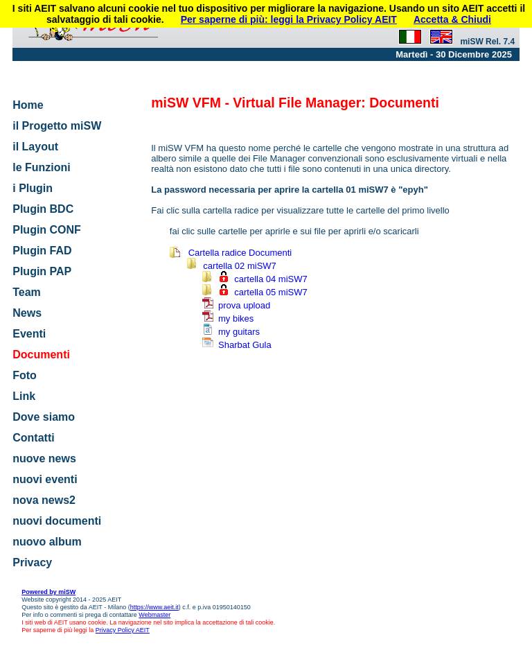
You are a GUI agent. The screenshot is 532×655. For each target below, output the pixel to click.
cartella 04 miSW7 (270, 279)
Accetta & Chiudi (452, 19)
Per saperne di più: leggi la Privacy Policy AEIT (289, 19)
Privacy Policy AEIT (123, 630)
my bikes (236, 318)
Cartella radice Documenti (240, 252)
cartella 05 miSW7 (270, 292)
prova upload (244, 305)
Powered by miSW (48, 591)
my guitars (239, 331)
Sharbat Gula (245, 345)
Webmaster (154, 614)
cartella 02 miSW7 (239, 266)
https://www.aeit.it (154, 607)
